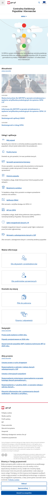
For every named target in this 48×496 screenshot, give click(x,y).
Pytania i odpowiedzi (24, 317)
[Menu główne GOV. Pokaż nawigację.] (2, 2)
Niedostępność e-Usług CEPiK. (13, 125)
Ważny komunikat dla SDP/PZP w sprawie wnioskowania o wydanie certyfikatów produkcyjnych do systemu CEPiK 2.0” (23, 100)
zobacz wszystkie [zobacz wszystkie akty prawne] (6, 358)
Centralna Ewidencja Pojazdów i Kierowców (24, 10)
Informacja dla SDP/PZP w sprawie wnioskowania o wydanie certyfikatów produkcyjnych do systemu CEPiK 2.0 (24, 110)
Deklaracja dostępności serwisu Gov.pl (14, 434)
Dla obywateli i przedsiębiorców (24, 260)
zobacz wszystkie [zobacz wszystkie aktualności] (6, 71)
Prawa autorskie (7, 425)
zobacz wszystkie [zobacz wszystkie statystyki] (6, 330)
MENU (24, 16)
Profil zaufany (6, 419)
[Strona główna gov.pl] (11, 2)
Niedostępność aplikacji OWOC (13, 118)
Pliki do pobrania (24, 299)
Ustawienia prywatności (9, 437)
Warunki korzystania (8, 428)
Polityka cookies (7, 413)
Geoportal (5, 431)
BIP (3, 422)
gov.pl (6, 408)
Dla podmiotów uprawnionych (24, 277)
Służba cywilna (6, 416)
